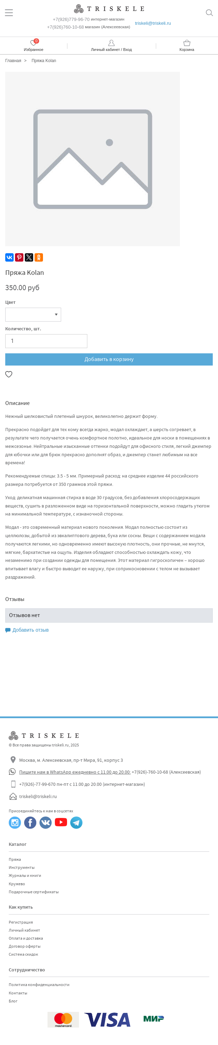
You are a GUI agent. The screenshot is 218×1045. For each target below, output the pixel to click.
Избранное (33, 49)
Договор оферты (25, 946)
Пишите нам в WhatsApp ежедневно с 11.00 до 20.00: (75, 772)
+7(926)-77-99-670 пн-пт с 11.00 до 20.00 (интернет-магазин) (82, 784)
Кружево (17, 884)
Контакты (18, 993)
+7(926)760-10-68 (65, 27)
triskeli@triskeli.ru (153, 23)
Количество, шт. (23, 329)
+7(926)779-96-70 (71, 19)
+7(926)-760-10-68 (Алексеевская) (166, 772)
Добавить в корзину (109, 359)
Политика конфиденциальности (39, 984)
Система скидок (23, 954)
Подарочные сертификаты (34, 892)
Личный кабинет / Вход (111, 49)
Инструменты (22, 867)
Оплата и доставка (26, 938)
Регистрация (21, 922)
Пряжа (15, 859)
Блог (13, 1001)
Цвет (10, 302)
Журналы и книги (25, 875)
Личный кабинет (24, 930)
